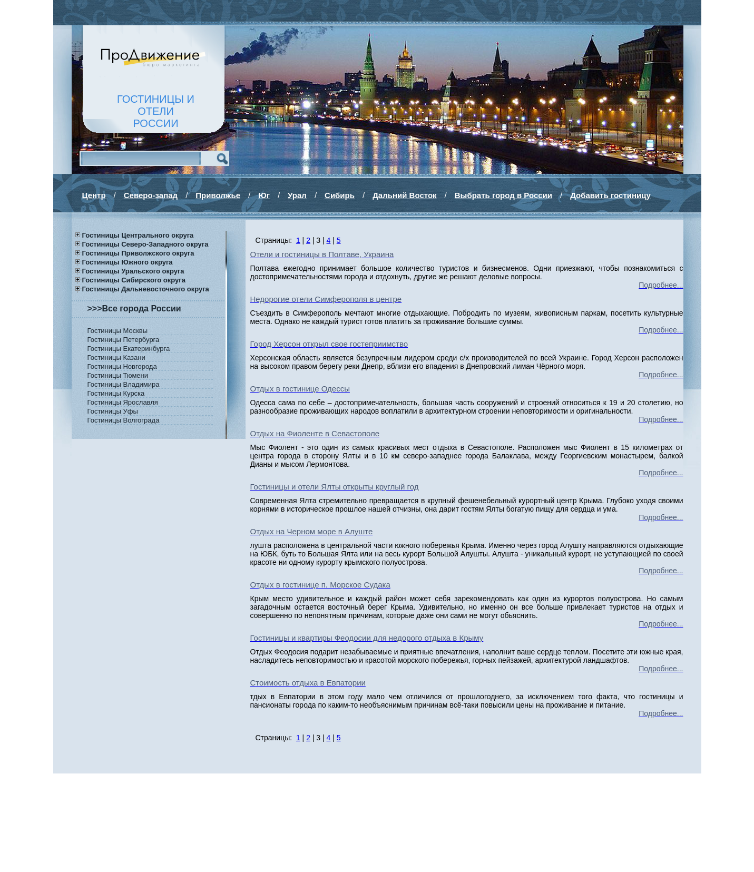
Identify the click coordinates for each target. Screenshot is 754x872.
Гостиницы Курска (116, 393)
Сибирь (340, 195)
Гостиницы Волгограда (123, 420)
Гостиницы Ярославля (122, 402)
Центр (94, 195)
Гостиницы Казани (116, 357)
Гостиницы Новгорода (122, 366)
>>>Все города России (134, 308)
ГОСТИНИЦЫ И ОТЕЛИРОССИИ (155, 111)
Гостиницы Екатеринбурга (128, 348)
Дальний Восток (404, 195)
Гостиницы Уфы (112, 411)
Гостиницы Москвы (117, 331)
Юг (264, 195)
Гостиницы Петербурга (123, 340)
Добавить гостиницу (610, 195)
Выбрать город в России (503, 195)
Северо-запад (151, 195)
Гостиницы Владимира (123, 384)
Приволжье (217, 195)
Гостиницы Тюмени (118, 375)
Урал (297, 195)
